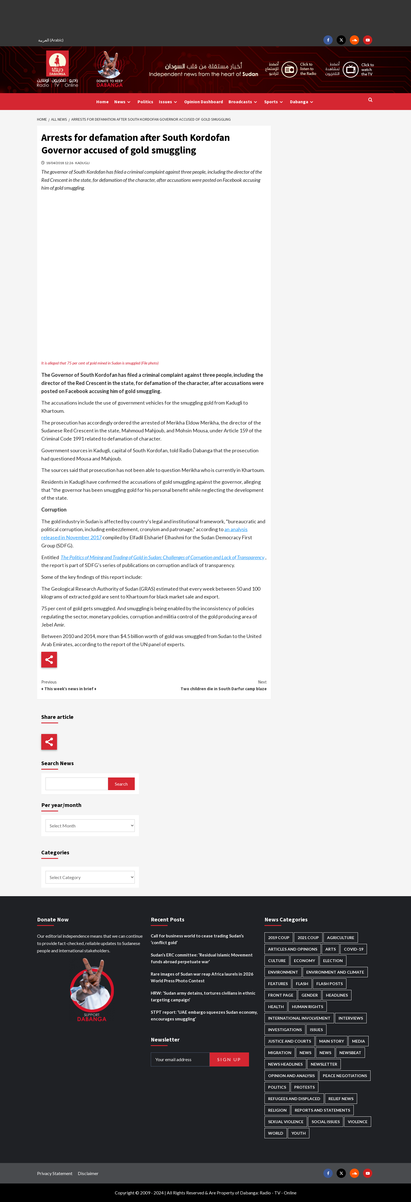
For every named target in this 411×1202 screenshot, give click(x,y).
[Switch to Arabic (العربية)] (51, 40)
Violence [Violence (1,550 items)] (357, 1121)
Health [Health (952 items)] (276, 1006)
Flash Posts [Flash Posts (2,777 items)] (329, 983)
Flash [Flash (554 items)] (302, 983)
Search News (57, 763)
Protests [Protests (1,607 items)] (304, 1087)
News (123, 102)
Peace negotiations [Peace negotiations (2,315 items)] (345, 1075)
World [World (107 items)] (275, 1133)
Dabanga (302, 102)
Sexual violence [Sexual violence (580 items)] (285, 1121)
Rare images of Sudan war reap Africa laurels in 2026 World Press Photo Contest (202, 977)
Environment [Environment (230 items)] (283, 972)
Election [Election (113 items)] (333, 960)
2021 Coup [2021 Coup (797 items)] (308, 937)
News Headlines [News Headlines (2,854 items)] (285, 1064)
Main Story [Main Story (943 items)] (331, 1041)
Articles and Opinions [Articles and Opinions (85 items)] (292, 949)
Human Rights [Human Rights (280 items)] (307, 1006)
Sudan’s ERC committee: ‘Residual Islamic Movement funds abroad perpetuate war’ (202, 958)
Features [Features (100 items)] (278, 983)
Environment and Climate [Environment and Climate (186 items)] (335, 972)
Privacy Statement (54, 1173)
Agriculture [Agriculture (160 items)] (340, 937)
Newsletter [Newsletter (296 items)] (324, 1064)
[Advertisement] (205, 17)
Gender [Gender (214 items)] (310, 995)
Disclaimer (88, 1173)
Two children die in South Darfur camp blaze (210, 685)
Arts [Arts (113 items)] (330, 949)
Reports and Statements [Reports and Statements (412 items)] (322, 1110)
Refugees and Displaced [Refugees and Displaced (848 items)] (294, 1098)
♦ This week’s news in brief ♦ (97, 685)
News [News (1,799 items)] (325, 1052)
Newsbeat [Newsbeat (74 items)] (350, 1052)
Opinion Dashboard (203, 101)
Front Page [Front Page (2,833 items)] (280, 995)
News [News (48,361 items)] (305, 1052)
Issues (169, 102)
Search (121, 783)
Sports (274, 102)
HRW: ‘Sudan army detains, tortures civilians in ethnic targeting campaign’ (203, 996)
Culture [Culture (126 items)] (277, 960)
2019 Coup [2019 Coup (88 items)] (278, 937)
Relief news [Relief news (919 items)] (340, 1098)
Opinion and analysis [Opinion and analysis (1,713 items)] (291, 1075)
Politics (145, 101)
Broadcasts (244, 102)
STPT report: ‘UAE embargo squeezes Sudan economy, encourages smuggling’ (204, 1015)
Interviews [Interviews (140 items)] (351, 1018)
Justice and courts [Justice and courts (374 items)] (289, 1041)
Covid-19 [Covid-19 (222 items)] (353, 949)
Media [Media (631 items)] (358, 1041)
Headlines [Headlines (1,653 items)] (337, 995)
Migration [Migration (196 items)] (279, 1052)
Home (102, 101)
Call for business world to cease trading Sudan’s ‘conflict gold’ (197, 939)
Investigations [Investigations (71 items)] (285, 1029)
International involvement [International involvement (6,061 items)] (299, 1018)
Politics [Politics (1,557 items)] (277, 1087)
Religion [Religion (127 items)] (277, 1110)
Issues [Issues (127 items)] (316, 1029)
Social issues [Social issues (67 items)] (326, 1121)
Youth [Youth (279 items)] (298, 1133)
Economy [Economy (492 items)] (304, 960)
